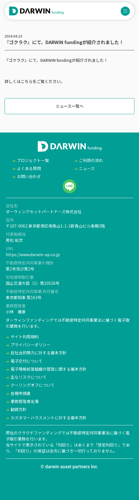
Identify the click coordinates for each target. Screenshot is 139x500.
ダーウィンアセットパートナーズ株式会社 (44, 211)
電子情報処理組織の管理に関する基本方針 (49, 369)
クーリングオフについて (33, 385)
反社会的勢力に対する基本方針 (39, 352)
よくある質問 (29, 168)
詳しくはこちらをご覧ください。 (35, 81)
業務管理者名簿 (25, 401)
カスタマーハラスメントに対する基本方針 (49, 417)
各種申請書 (21, 393)
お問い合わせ (29, 176)
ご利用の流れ (91, 160)
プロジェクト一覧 (33, 160)
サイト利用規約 (25, 336)
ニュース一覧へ (70, 106)
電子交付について (27, 361)
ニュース (87, 168)
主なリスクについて (29, 377)
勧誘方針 (19, 409)
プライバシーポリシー (31, 344)
